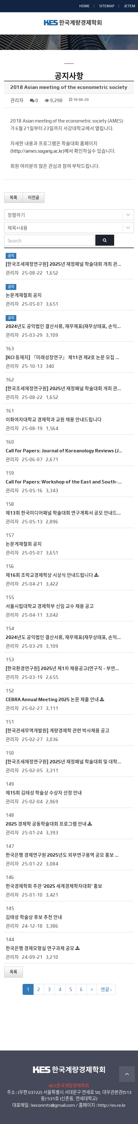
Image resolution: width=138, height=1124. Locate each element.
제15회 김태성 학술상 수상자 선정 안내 (44, 792)
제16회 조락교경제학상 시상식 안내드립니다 (49, 575)
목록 (13, 197)
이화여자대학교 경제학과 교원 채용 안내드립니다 (54, 419)
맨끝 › (106, 989)
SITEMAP (106, 6)
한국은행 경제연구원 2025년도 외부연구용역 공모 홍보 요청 (65, 855)
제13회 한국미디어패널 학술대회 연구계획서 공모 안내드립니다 (68, 513)
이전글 (33, 197)
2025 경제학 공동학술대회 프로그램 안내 (46, 824)
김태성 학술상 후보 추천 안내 (34, 917)
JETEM (129, 6)
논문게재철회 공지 (24, 295)
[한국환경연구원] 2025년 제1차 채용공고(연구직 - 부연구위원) (68, 668)
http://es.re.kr (112, 1105)
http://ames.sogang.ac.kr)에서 (42, 151)
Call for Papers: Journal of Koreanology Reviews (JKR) (66, 450)
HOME (84, 6)
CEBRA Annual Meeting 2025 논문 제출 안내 (52, 699)
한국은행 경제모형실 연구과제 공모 (40, 948)
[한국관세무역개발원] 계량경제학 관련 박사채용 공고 (57, 730)
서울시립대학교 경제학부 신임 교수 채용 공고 (50, 606)
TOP (127, 1074)
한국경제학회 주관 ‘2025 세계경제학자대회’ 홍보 (54, 886)
